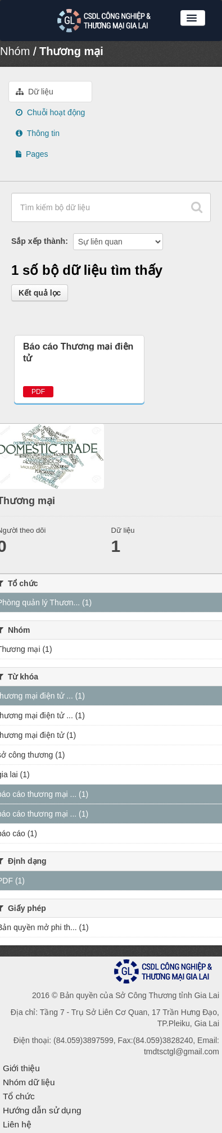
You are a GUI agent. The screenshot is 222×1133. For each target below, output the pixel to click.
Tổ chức (19, 1096)
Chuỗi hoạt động (50, 112)
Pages (32, 153)
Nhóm (15, 51)
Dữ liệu (34, 91)
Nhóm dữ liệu (29, 1082)
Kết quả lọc (40, 292)
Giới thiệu (21, 1068)
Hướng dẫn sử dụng (42, 1110)
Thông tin (38, 133)
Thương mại (71, 51)
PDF (38, 392)
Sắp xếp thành (38, 241)
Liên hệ (17, 1124)
